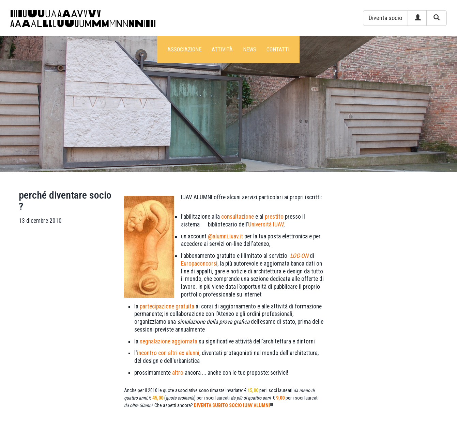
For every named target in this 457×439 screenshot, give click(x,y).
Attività (222, 49)
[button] (385, 18)
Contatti (277, 49)
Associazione (184, 49)
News (249, 49)
